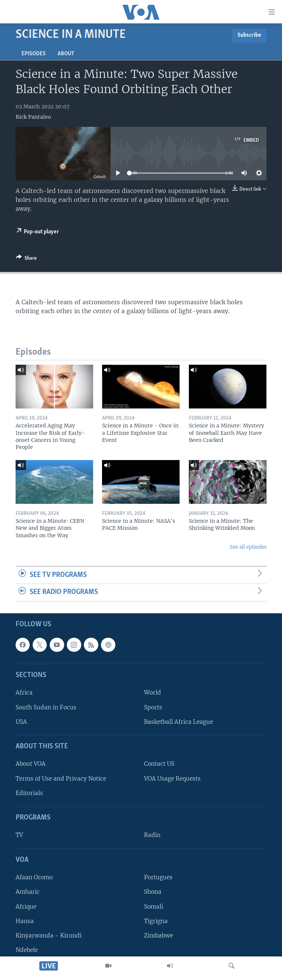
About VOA (31, 764)
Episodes (34, 54)
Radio (152, 835)
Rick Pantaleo (33, 117)
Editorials (29, 793)
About (66, 54)
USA (21, 721)
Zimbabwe (158, 935)
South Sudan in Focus (46, 707)
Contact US (159, 764)
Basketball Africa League (178, 721)
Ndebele (27, 949)
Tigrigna (156, 921)
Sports (153, 707)
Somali (153, 906)
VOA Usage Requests (172, 778)
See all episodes (248, 547)
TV (19, 835)
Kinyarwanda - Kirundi (49, 935)
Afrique (26, 906)
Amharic (28, 892)
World (152, 692)
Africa (24, 692)
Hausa (25, 921)
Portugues (158, 877)
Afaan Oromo (34, 877)
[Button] (26, 259)
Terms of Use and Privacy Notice (61, 778)
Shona (152, 892)
